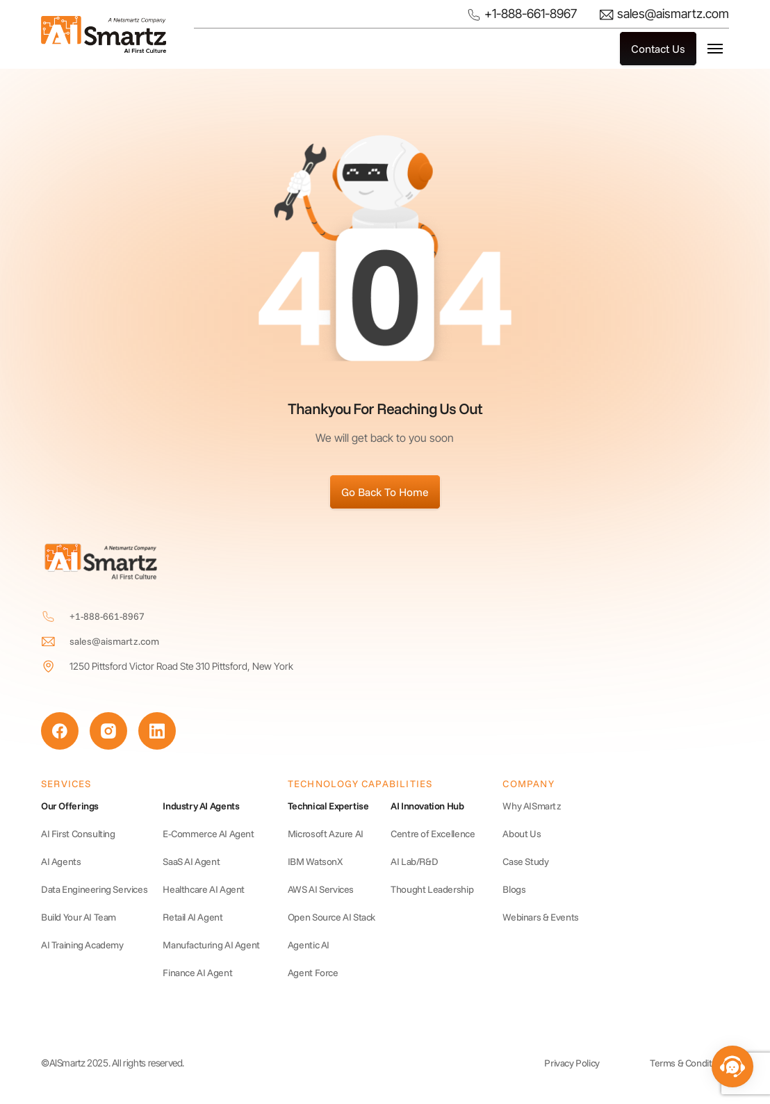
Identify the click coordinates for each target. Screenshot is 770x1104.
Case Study (525, 861)
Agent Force (313, 972)
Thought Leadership (432, 889)
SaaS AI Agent (191, 861)
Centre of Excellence (433, 833)
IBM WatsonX (315, 861)
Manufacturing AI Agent (211, 945)
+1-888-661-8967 (521, 14)
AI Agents (61, 861)
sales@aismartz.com (664, 14)
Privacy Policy (572, 1063)
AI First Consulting (78, 833)
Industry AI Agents (201, 806)
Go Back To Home (385, 492)
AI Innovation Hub (427, 806)
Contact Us (658, 49)
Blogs (513, 889)
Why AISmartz (531, 806)
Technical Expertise (328, 806)
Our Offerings (70, 806)
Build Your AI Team (78, 917)
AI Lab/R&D (414, 861)
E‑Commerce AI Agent (208, 833)
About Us (521, 833)
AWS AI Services (321, 889)
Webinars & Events (540, 917)
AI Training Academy (82, 945)
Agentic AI (308, 945)
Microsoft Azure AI (325, 833)
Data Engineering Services (94, 889)
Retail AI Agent (192, 917)
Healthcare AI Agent (204, 889)
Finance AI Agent (197, 972)
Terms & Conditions (689, 1063)
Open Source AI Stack (331, 917)
